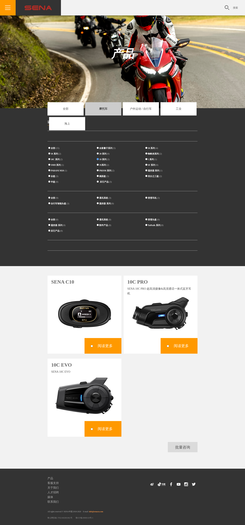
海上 (67, 123)
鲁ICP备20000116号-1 (84, 518)
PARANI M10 (57, 170)
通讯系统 (104, 198)
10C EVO (61, 365)
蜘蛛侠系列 (153, 153)
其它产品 (104, 182)
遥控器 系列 (153, 170)
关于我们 (53, 487)
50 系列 (151, 148)
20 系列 (103, 153)
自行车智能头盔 (58, 203)
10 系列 (103, 159)
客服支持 (53, 483)
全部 (65, 108)
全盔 (53, 176)
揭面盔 (103, 176)
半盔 (53, 182)
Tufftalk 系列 (154, 225)
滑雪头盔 (152, 219)
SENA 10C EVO (60, 371)
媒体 (50, 497)
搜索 (235, 7)
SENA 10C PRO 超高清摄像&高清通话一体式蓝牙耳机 (159, 291)
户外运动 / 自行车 (141, 108)
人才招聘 (53, 492)
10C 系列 (55, 159)
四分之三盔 (153, 176)
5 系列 (151, 159)
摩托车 (103, 108)
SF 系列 (151, 165)
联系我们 (53, 501)
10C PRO (137, 282)
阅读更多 (105, 346)
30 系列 (54, 153)
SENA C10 (62, 282)
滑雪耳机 (152, 198)
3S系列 (103, 165)
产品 (122, 54)
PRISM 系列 (105, 170)
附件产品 (104, 225)
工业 (178, 108)
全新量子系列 (106, 148)
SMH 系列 (56, 165)
